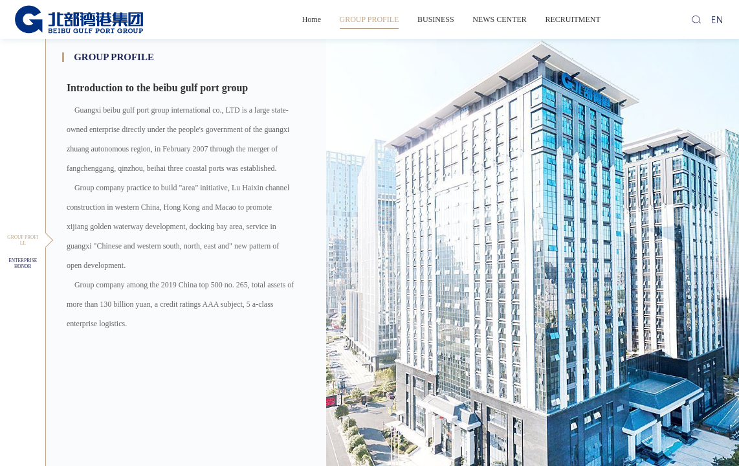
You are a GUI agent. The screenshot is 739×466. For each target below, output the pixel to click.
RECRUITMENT (572, 19)
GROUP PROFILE (369, 19)
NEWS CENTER (499, 19)
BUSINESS (435, 19)
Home (311, 19)
